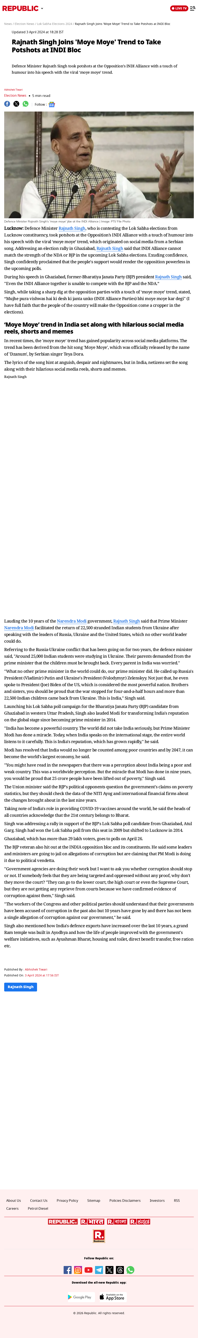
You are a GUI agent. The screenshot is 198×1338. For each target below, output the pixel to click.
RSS (177, 1200)
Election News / (25, 24)
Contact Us (39, 1200)
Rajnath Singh (72, 228)
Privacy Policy (67, 1200)
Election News (15, 95)
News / (9, 24)
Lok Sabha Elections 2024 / (55, 24)
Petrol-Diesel (38, 1208)
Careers (12, 1208)
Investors (157, 1200)
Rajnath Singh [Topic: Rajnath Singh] (21, 987)
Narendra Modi (72, 621)
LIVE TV (179, 8)
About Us (13, 1200)
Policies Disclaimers (125, 1200)
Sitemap (93, 1200)
